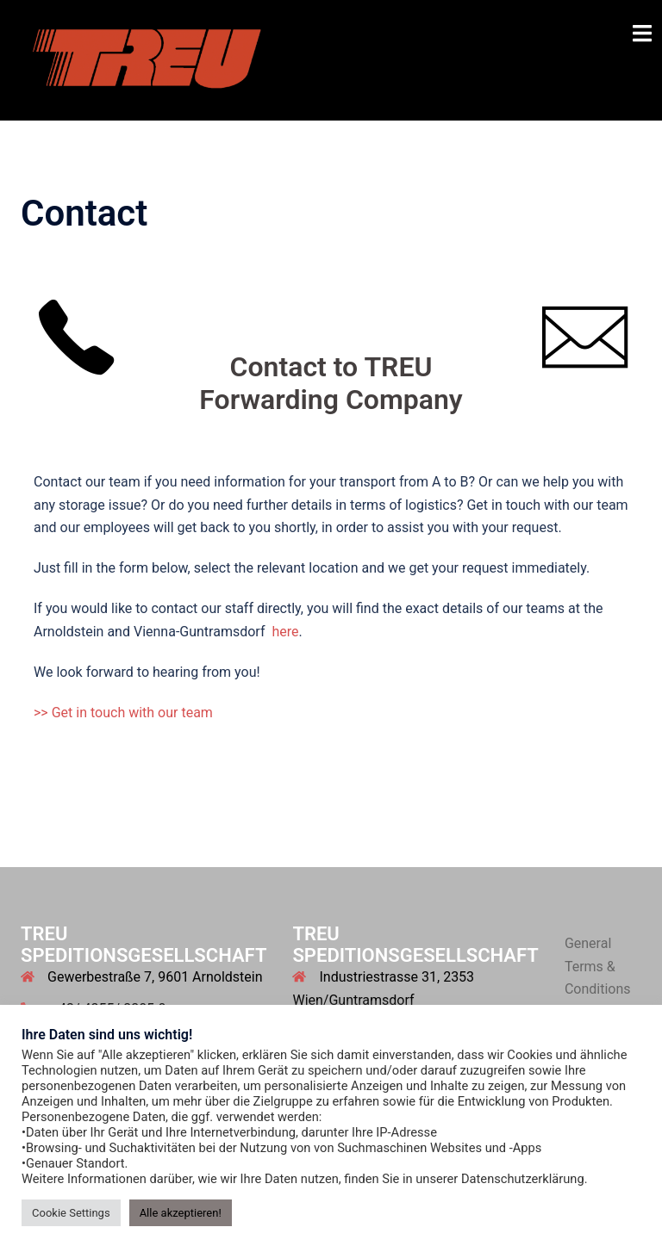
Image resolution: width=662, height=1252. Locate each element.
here (285, 631)
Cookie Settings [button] (71, 1212)
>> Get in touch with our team (123, 712)
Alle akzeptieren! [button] (181, 1212)
